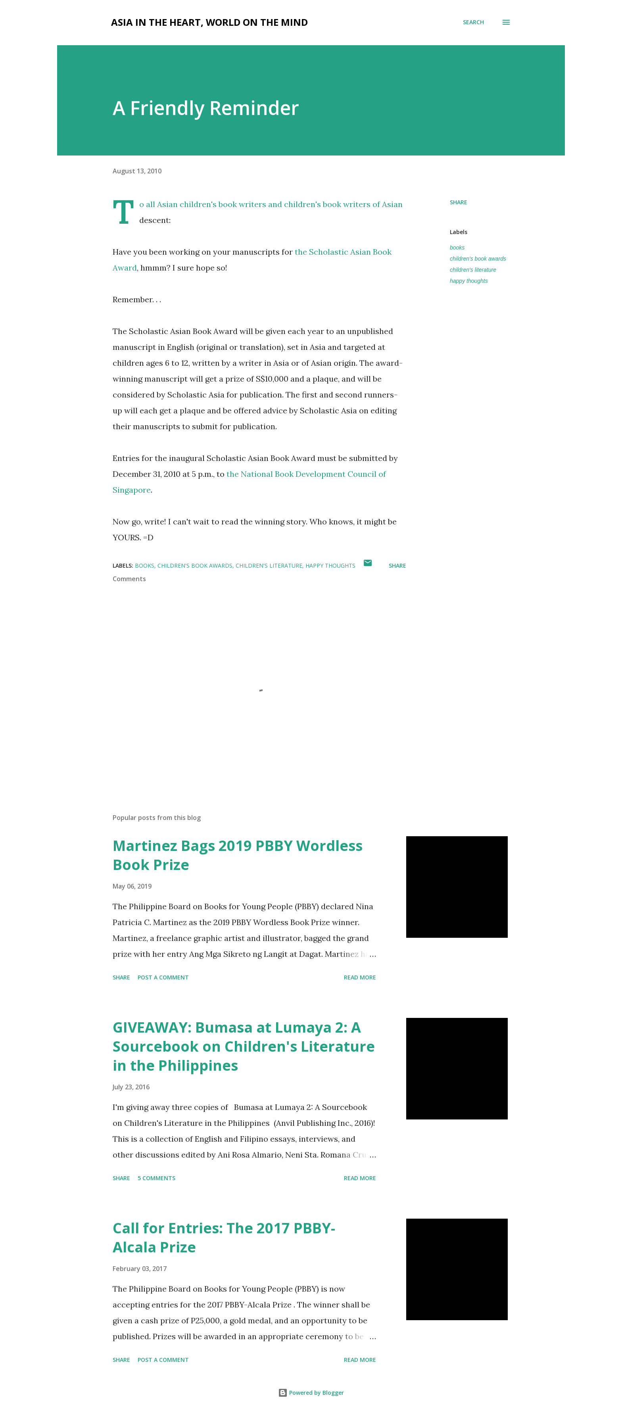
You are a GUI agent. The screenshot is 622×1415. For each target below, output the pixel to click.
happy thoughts (469, 281)
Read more (360, 977)
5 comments (156, 1178)
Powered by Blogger (311, 1392)
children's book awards (478, 258)
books (457, 247)
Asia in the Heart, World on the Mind (209, 22)
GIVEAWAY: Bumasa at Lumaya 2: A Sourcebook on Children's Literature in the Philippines (244, 1046)
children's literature (473, 270)
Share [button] (458, 202)
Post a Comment (163, 977)
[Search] (473, 22)
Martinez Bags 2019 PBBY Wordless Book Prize (238, 855)
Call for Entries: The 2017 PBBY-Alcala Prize (224, 1237)
